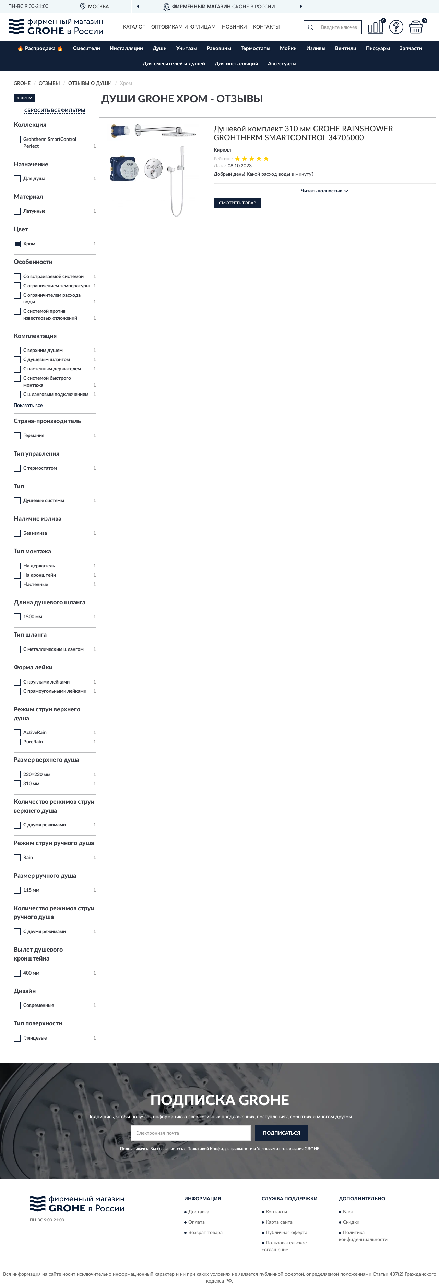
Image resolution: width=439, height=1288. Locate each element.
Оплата (196, 1222)
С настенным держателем (52, 369)
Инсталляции (126, 48)
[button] (396, 27)
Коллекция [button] (30, 125)
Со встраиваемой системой (53, 276)
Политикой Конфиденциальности (219, 1149)
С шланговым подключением (55, 394)
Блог (348, 1212)
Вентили (345, 48)
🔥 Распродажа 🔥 (40, 48)
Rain (28, 857)
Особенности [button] (33, 262)
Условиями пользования (280, 1149)
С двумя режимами (44, 825)
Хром (29, 244)
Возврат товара (205, 1233)
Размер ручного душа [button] (45, 876)
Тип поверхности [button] (38, 1024)
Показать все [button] (28, 405)
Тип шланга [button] (30, 635)
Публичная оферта (286, 1233)
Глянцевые (35, 1038)
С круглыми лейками (46, 682)
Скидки (351, 1222)
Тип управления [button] (36, 454)
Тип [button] (19, 487)
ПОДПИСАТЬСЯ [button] (281, 1133)
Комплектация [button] (35, 336)
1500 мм (32, 616)
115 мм (31, 890)
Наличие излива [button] (37, 519)
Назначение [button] (31, 165)
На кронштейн (39, 575)
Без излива (35, 533)
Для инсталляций (236, 63)
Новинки (234, 27)
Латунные (34, 211)
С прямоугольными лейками (54, 691)
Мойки (288, 48)
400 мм (31, 973)
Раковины (219, 48)
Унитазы (186, 48)
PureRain (33, 742)
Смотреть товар (237, 203)
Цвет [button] (21, 229)
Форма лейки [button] (33, 668)
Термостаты (255, 48)
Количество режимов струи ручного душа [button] (54, 913)
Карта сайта (279, 1222)
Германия (33, 435)
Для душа (34, 178)
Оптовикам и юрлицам (183, 27)
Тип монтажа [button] (32, 551)
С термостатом (40, 468)
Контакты (266, 27)
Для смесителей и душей (174, 63)
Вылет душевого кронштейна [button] (38, 954)
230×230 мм (36, 774)
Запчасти (411, 48)
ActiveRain (35, 732)
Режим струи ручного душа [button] (54, 843)
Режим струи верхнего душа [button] (47, 714)
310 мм (31, 783)
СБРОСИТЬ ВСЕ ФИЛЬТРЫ (54, 110)
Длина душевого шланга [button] (49, 603)
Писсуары (378, 48)
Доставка (198, 1212)
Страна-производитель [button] (47, 421)
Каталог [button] (134, 27)
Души (160, 48)
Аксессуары (282, 63)
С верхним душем (43, 350)
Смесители (86, 48)
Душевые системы (43, 500)
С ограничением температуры (56, 286)
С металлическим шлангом (53, 649)
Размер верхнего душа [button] (46, 760)
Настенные (35, 584)
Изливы (315, 48)
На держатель (39, 566)
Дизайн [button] (25, 991)
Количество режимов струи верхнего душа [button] (54, 806)
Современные (38, 1005)
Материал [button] (28, 197)
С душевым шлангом (46, 359)
